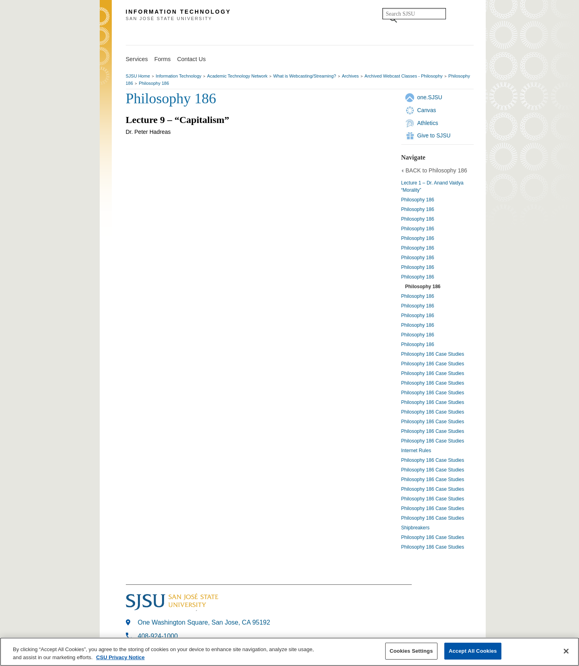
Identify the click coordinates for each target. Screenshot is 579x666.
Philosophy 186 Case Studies (432, 354)
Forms (162, 59)
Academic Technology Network (237, 76)
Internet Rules (416, 450)
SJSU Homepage (106, 27)
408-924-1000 (158, 636)
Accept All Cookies (473, 651)
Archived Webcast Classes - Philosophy (404, 76)
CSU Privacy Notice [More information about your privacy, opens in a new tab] (120, 657)
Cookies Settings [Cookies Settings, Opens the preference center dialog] (411, 651)
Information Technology (178, 76)
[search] (414, 13)
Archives (350, 76)
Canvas (426, 110)
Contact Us (191, 59)
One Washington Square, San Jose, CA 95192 (204, 622)
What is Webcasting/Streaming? (304, 76)
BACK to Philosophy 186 (436, 170)
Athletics (427, 123)
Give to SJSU (434, 135)
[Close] (566, 651)
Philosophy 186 (154, 83)
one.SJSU (429, 97)
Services (137, 59)
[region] (289, 651)
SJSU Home (138, 76)
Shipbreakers (415, 528)
